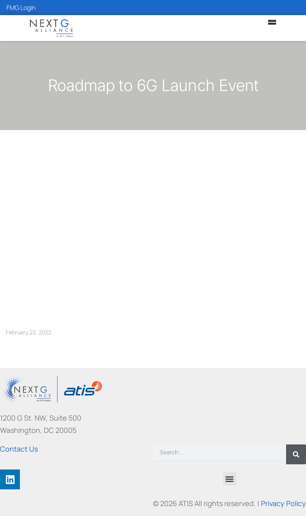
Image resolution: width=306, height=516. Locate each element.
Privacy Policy (283, 503)
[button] (229, 478)
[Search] (296, 454)
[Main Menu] (272, 22)
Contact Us (19, 449)
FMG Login (20, 7)
